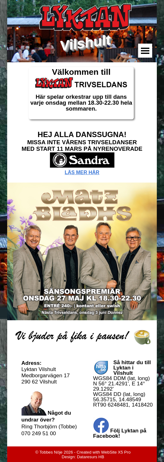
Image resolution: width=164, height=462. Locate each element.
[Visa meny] (145, 50)
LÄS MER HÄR (82, 172)
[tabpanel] (81, 93)
